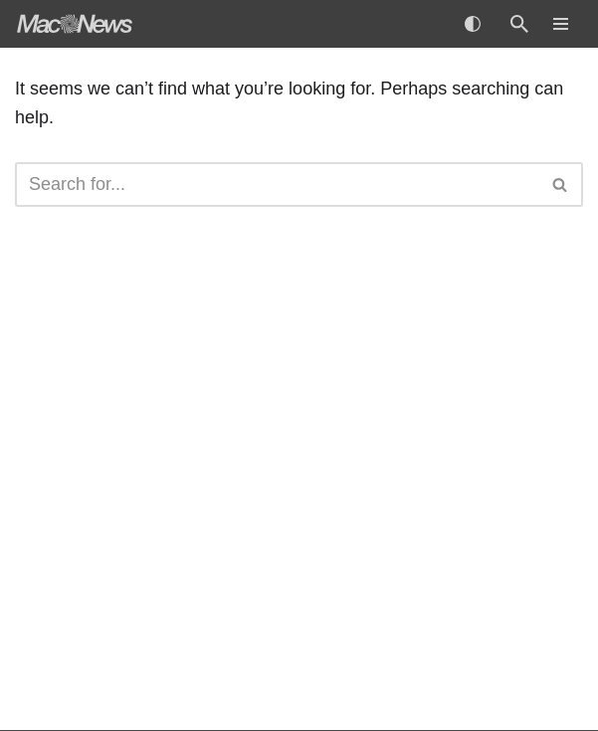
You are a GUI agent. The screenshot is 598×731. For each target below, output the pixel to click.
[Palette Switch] (473, 24)
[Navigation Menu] (560, 24)
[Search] (519, 24)
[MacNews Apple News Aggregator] (74, 24)
